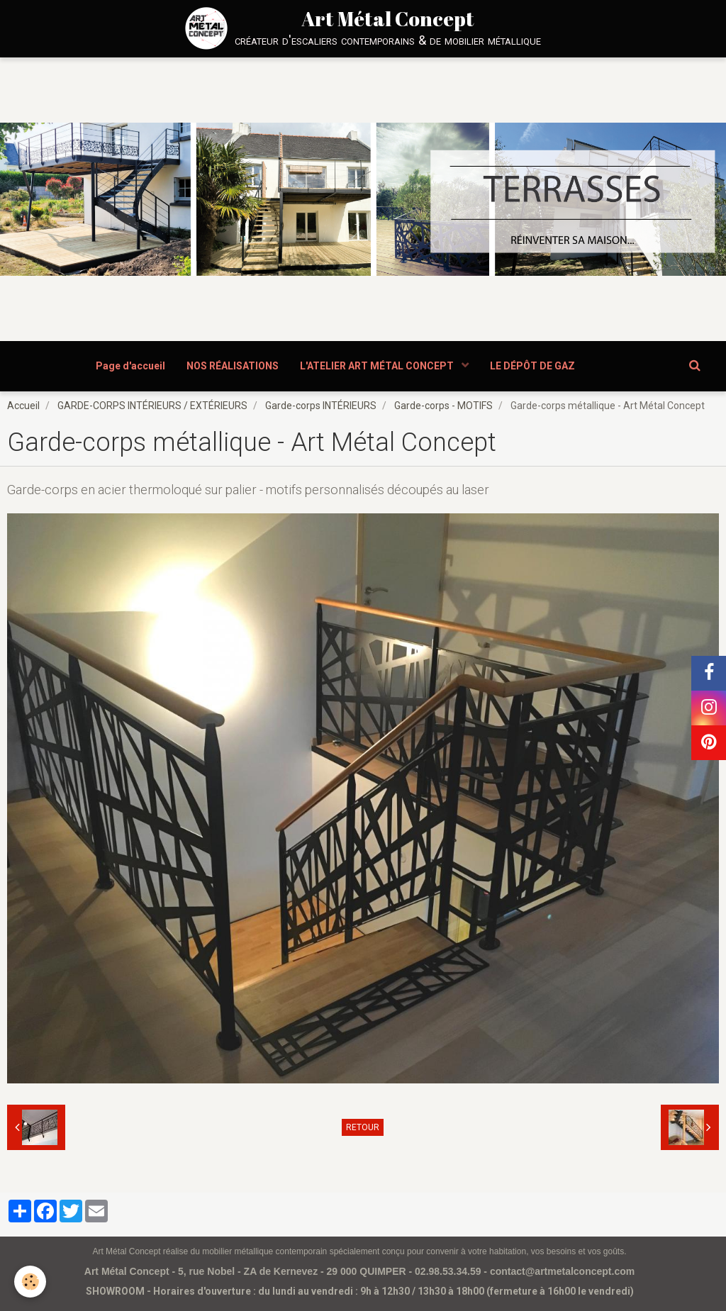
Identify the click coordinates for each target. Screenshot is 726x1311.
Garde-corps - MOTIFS (443, 405)
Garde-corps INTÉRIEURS (320, 405)
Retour (362, 1127)
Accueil (23, 405)
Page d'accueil (130, 366)
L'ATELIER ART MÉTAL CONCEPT (378, 366)
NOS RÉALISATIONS (232, 366)
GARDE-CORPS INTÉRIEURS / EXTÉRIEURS (152, 405)
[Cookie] (30, 1282)
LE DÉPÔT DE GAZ (532, 366)
